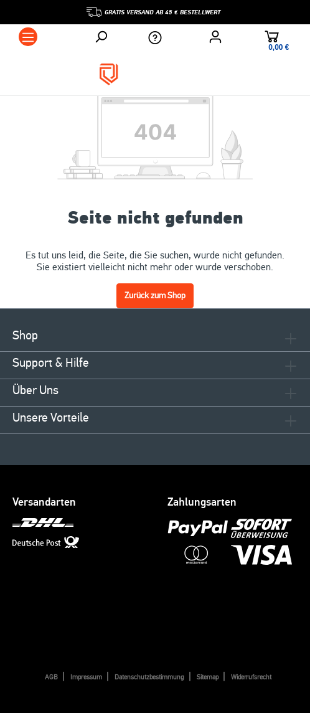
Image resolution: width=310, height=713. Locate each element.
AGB (51, 677)
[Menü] (28, 36)
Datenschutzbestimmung (149, 677)
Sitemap (207, 677)
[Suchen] (101, 36)
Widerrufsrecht (251, 677)
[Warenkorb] (272, 38)
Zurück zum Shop (155, 295)
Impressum (86, 677)
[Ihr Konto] (215, 36)
